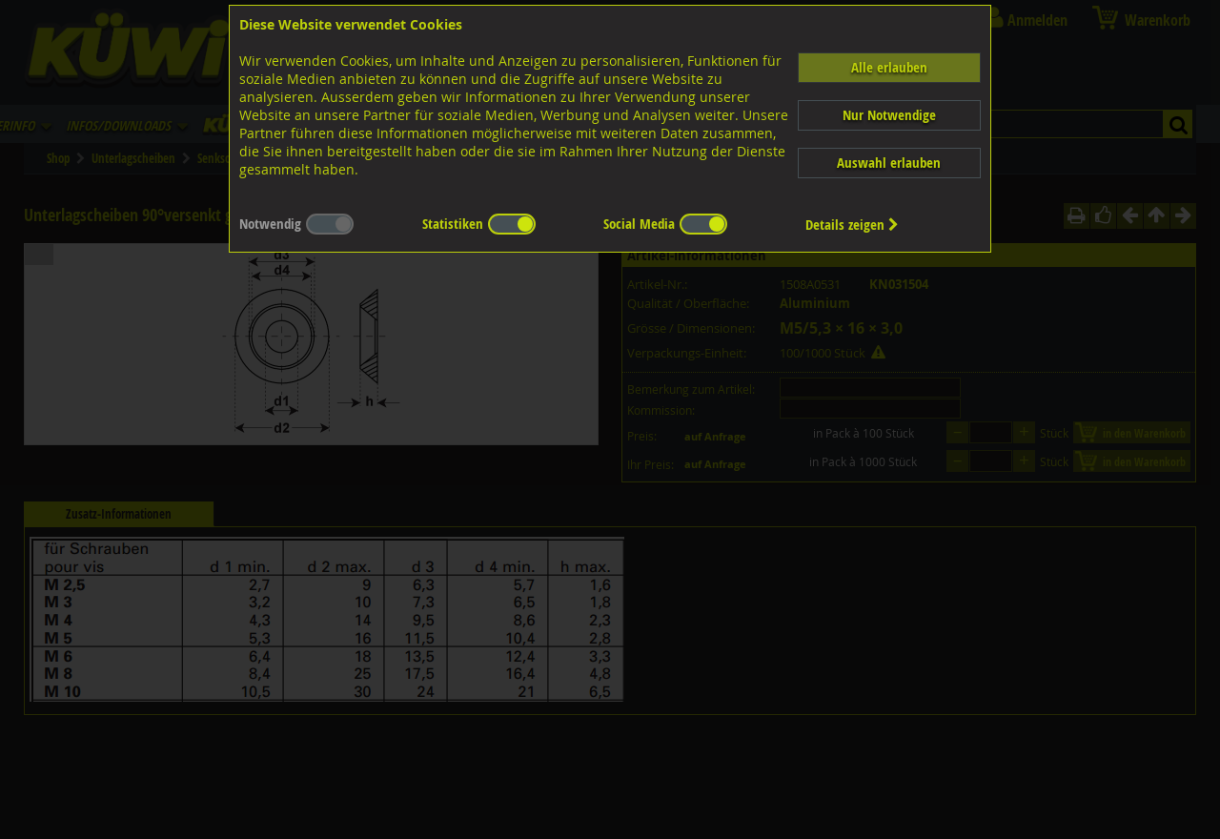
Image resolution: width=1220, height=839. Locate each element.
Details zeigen (852, 225)
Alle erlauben (889, 67)
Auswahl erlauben (889, 163)
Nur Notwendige (889, 115)
